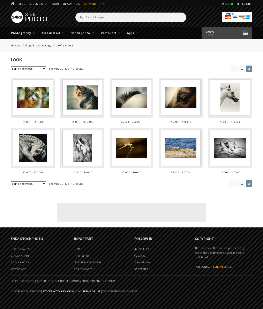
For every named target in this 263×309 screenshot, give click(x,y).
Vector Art (18, 269)
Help (77, 249)
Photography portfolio (98, 281)
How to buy (81, 256)
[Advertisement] (131, 212)
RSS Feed (143, 249)
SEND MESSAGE (222, 267)
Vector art (108, 33)
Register (246, 4)
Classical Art (20, 256)
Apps (130, 33)
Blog (21, 4)
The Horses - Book (67, 281)
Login (229, 4)
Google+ (144, 256)
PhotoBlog (27, 281)
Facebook (143, 262)
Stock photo (80, 33)
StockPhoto (38, 4)
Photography (21, 33)
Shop (27, 45)
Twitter (143, 269)
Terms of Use (91, 291)
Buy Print (90, 4)
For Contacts (83, 269)
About (55, 4)
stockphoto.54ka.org (58, 291)
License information (87, 262)
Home (18, 45)
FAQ (102, 4)
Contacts (73, 4)
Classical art (51, 33)
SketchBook (44, 281)
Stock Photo (20, 262)
